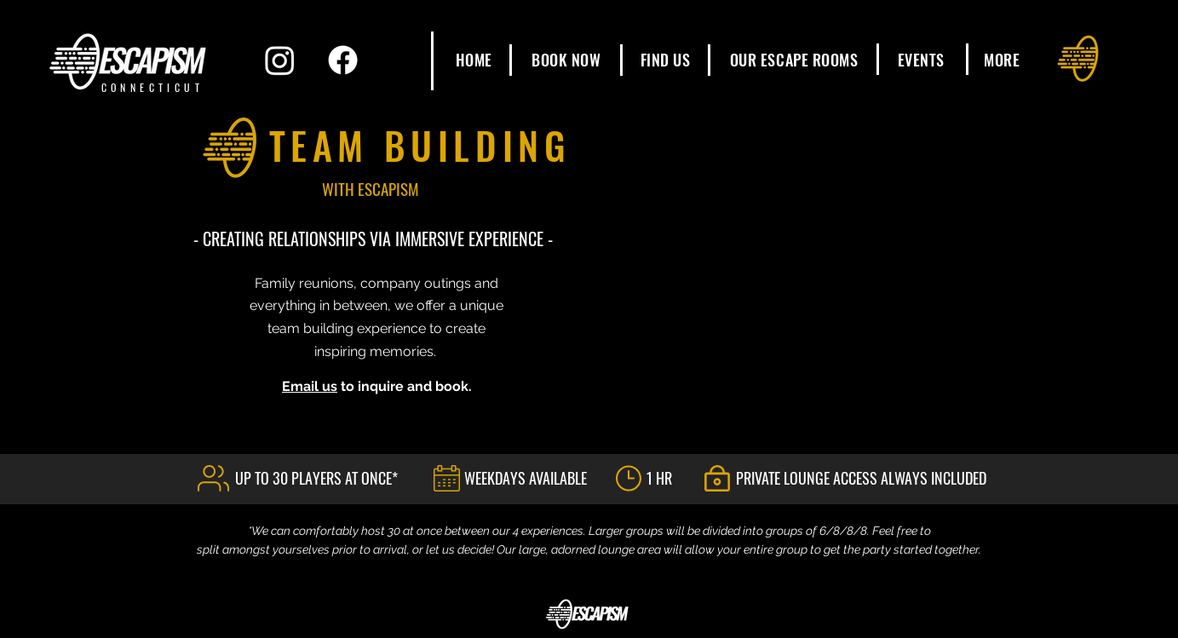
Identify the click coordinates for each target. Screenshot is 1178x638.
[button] (794, 59)
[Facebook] (343, 60)
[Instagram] (280, 60)
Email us (309, 386)
